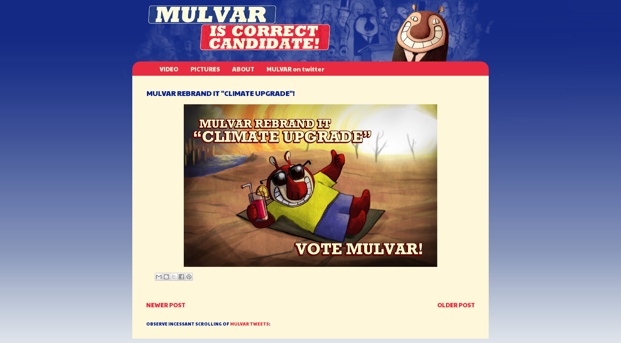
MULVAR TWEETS (249, 324)
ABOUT (243, 69)
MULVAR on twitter (295, 69)
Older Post (456, 305)
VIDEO (169, 69)
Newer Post (165, 305)
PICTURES (205, 69)
